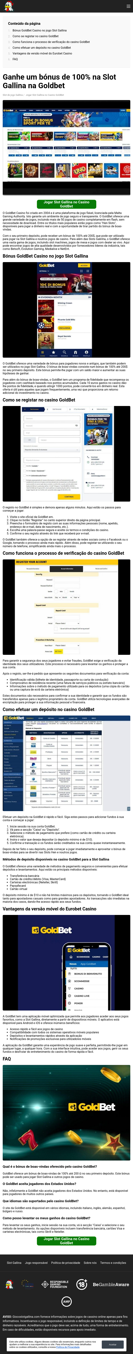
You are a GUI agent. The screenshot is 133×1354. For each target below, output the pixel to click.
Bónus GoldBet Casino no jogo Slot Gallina (40, 30)
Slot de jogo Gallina (13, 95)
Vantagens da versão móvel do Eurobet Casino (42, 53)
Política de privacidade (65, 1263)
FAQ (15, 59)
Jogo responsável (36, 1263)
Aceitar (112, 1344)
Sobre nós (90, 1263)
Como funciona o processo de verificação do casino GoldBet (51, 42)
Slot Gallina (14, 1263)
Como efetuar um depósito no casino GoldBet (42, 47)
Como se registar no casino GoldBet (35, 36)
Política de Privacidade (67, 1347)
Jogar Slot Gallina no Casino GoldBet (66, 204)
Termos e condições (113, 1263)
